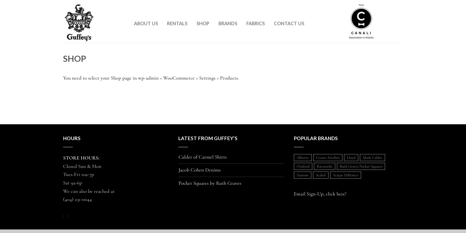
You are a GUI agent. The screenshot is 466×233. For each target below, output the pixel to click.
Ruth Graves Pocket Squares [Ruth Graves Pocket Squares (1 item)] (361, 166)
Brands (227, 23)
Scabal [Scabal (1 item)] (321, 175)
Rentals (177, 23)
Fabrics (255, 23)
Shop (202, 23)
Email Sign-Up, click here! (320, 194)
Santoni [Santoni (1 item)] (302, 175)
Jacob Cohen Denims (199, 170)
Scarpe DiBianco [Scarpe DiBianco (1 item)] (345, 175)
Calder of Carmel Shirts (202, 157)
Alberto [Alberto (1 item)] (303, 157)
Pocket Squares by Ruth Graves (209, 183)
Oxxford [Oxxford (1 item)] (303, 166)
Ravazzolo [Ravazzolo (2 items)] (324, 166)
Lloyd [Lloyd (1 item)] (351, 157)
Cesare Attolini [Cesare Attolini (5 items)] (327, 157)
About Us (146, 23)
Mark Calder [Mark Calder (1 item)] (372, 157)
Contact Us (289, 23)
